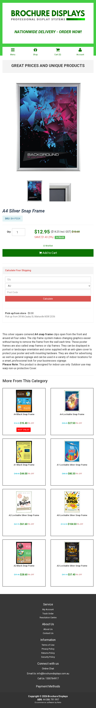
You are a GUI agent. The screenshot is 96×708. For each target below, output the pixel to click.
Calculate (48, 298)
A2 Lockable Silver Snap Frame (24, 515)
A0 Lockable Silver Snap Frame (72, 515)
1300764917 (52, 678)
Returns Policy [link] (48, 653)
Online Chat (48, 668)
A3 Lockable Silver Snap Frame (72, 565)
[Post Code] (48, 292)
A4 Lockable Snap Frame (72, 414)
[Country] (48, 286)
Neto (59, 702)
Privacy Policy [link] (48, 649)
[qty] (18, 232)
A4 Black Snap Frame (24, 414)
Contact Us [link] (48, 633)
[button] (48, 245)
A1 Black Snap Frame (24, 465)
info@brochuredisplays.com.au (53, 673)
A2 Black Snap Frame (24, 565)
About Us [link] (48, 629)
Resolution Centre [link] (48, 617)
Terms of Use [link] (48, 645)
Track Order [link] (48, 613)
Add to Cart (48, 253)
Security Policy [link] (48, 657)
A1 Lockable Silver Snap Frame (72, 465)
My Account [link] (48, 609)
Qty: (9, 231)
